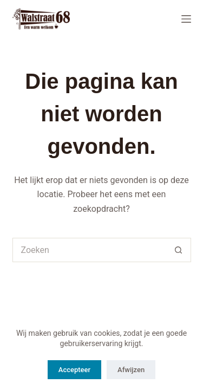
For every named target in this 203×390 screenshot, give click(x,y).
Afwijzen (131, 370)
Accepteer (74, 370)
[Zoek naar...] (89, 250)
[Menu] (186, 19)
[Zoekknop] (179, 250)
